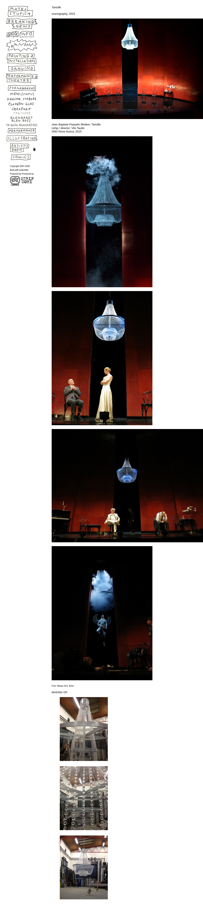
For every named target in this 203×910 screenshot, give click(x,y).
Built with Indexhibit (19, 170)
